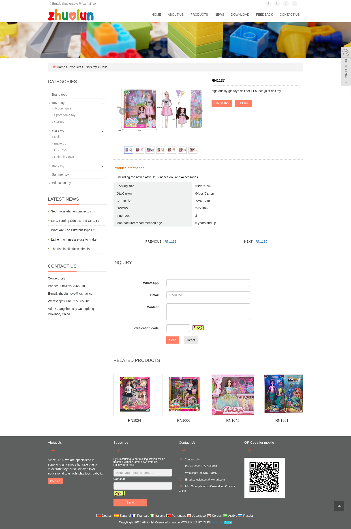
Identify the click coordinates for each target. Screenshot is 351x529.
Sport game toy (64, 115)
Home (156, 14)
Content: (153, 307)
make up (60, 143)
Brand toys (59, 94)
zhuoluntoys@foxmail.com (76, 293)
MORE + (55, 480)
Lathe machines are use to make (73, 239)
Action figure (63, 108)
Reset (191, 340)
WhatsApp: (151, 283)
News (219, 14)
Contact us (290, 14)
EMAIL (243, 103)
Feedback (264, 14)
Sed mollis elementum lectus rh (73, 211)
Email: (155, 295)
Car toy (59, 122)
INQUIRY (221, 103)
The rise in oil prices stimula (70, 249)
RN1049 (233, 420)
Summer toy (60, 174)
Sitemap (218, 522)
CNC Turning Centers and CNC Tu (75, 221)
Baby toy (58, 166)
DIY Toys (60, 150)
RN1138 (170, 241)
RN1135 (261, 241)
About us (176, 14)
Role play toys (64, 157)
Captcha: (119, 479)
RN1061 (282, 420)
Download (240, 14)
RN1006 (183, 420)
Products (199, 14)
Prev (122, 111)
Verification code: (147, 328)
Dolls (103, 67)
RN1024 (134, 420)
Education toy (61, 183)
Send (172, 340)
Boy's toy (58, 103)
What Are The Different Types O (73, 230)
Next (199, 111)
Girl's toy (91, 67)
